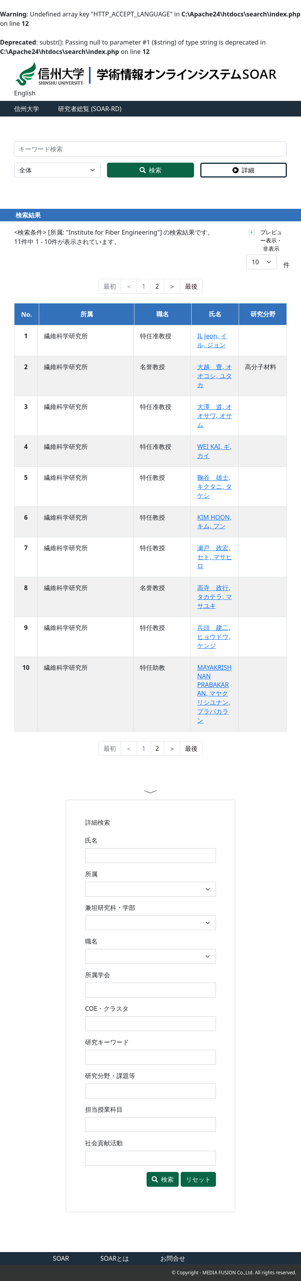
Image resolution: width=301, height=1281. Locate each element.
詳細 (243, 170)
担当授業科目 (104, 1109)
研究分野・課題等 (110, 1075)
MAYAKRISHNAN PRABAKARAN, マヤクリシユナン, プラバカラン (214, 694)
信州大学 (26, 108)
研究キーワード (107, 1042)
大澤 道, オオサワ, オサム (214, 415)
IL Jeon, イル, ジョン (212, 340)
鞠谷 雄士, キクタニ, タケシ (214, 486)
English (24, 93)
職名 (91, 941)
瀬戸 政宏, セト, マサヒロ (214, 557)
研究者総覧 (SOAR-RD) (89, 108)
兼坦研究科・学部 (110, 907)
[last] (191, 286)
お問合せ (172, 1258)
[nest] (172, 286)
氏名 (91, 840)
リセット (198, 1179)
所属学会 (97, 975)
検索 (150, 170)
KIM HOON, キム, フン (214, 521)
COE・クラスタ (107, 1008)
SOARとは (114, 1258)
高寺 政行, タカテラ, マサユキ (214, 596)
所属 (91, 874)
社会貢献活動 (104, 1143)
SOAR (61, 1258)
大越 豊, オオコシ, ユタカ (214, 375)
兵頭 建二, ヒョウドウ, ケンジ (213, 636)
